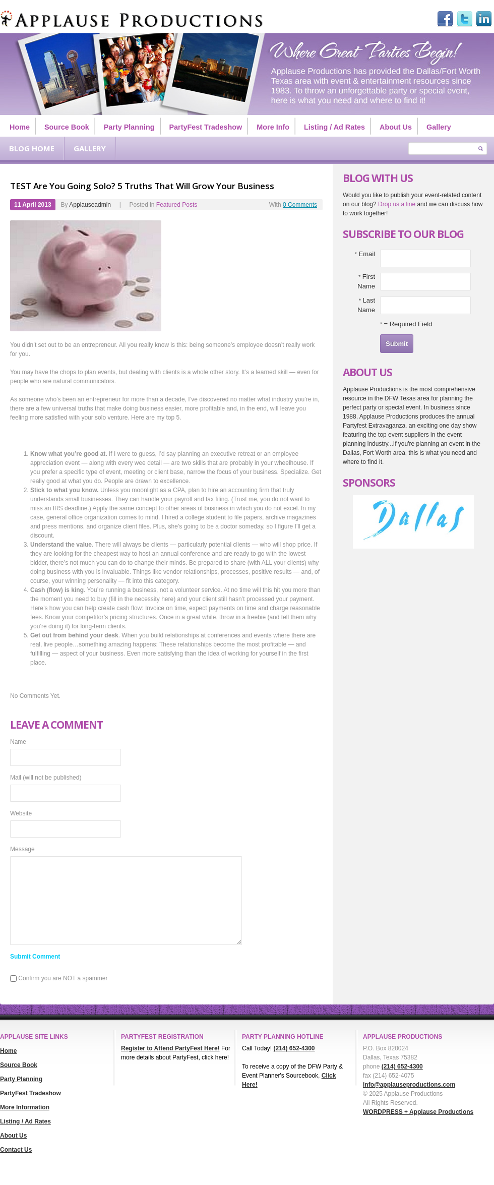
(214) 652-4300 (294, 1048)
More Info (273, 127)
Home (20, 127)
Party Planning (129, 127)
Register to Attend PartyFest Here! (170, 1048)
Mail (45, 777)
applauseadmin (90, 204)
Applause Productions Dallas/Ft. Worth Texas (131, 18)
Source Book (66, 127)
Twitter (465, 19)
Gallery (438, 127)
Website (21, 813)
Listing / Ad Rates (334, 127)
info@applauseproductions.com (409, 1084)
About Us (396, 127)
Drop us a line (396, 204)
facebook (445, 19)
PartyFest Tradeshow (205, 127)
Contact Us (16, 1149)
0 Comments (300, 204)
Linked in (484, 19)
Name (18, 741)
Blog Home (31, 148)
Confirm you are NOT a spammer (59, 978)
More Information (24, 1107)
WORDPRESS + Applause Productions (418, 1111)
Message (22, 849)
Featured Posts (176, 204)
